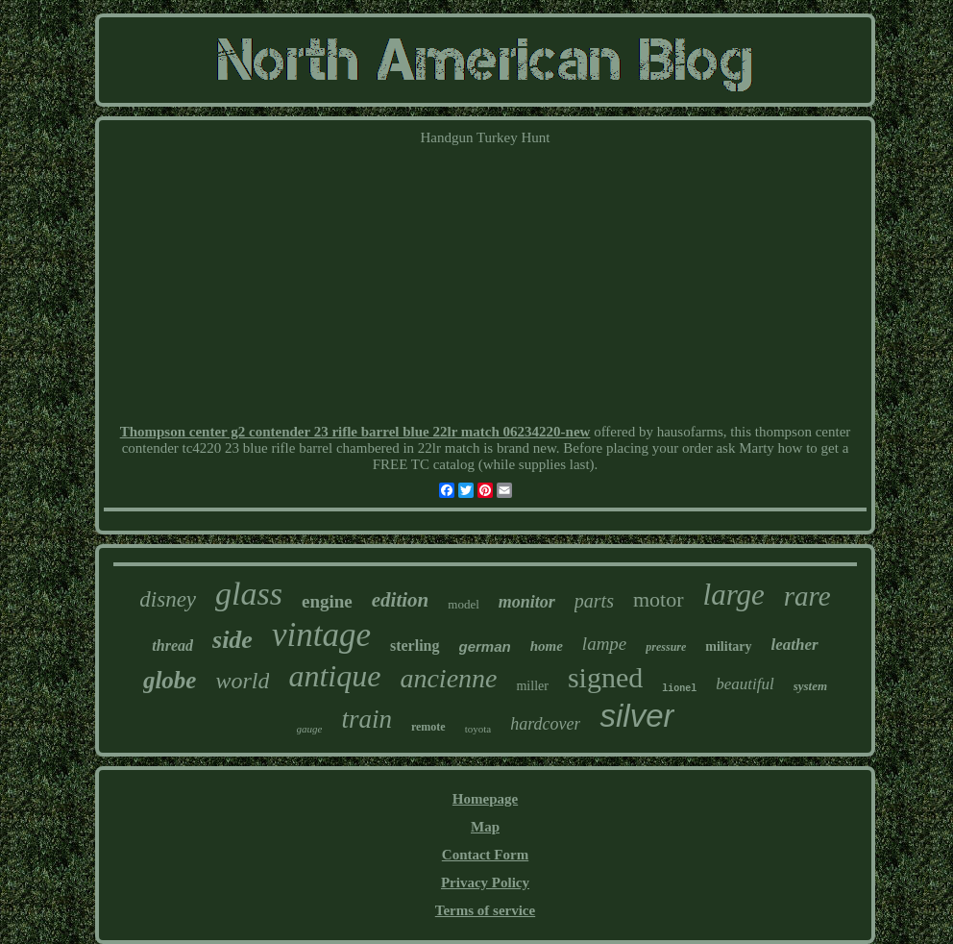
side (232, 640)
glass (248, 593)
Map (485, 826)
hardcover (545, 723)
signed (605, 677)
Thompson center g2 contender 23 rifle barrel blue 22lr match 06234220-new (355, 431)
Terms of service (485, 910)
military (728, 646)
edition (400, 599)
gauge (310, 728)
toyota (478, 728)
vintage (321, 635)
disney (167, 599)
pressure (666, 647)
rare (807, 596)
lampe (604, 643)
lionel (679, 688)
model (463, 604)
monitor (527, 601)
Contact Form (485, 854)
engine (327, 601)
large (734, 594)
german (485, 646)
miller (532, 686)
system (810, 686)
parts (594, 600)
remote (428, 726)
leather (795, 644)
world (242, 680)
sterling (415, 645)
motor (658, 599)
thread (172, 645)
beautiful (744, 684)
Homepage (485, 799)
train (366, 719)
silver (636, 715)
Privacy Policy (485, 882)
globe (170, 680)
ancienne (448, 678)
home (546, 646)
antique (334, 675)
